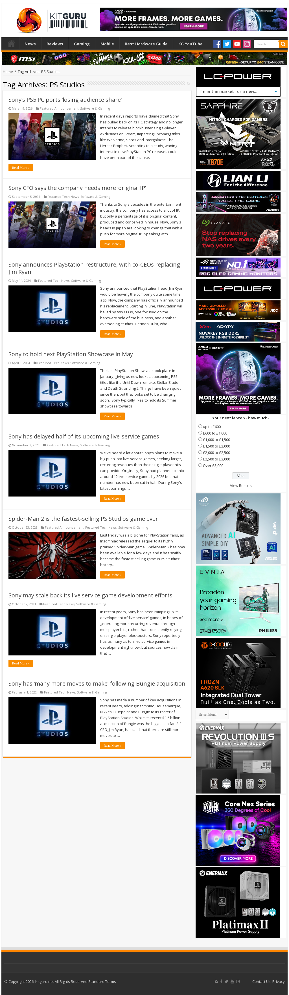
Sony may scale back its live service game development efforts (90, 595)
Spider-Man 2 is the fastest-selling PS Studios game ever (83, 518)
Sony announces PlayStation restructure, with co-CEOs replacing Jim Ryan (94, 268)
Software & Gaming (95, 108)
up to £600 (212, 426)
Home (11, 43)
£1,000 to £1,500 (216, 439)
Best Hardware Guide (146, 43)
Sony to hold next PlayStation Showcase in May (70, 354)
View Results (241, 485)
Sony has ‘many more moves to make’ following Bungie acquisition (96, 683)
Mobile (107, 43)
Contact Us (261, 981)
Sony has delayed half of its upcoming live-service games (83, 436)
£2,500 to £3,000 (216, 459)
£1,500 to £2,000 (216, 446)
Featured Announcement (59, 108)
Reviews (55, 43)
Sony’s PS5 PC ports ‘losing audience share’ (65, 99)
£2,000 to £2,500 (216, 452)
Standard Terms (102, 981)
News (30, 43)
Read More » (21, 168)
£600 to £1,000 (215, 433)
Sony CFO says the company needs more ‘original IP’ (77, 188)
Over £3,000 (213, 465)
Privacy (278, 981)
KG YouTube (190, 43)
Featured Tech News (63, 196)
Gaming (82, 43)
